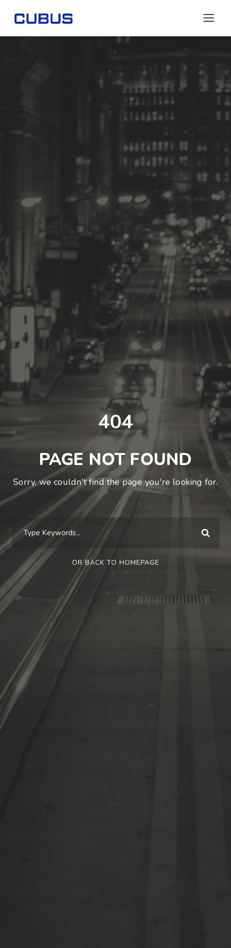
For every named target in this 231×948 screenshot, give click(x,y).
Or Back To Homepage (115, 562)
